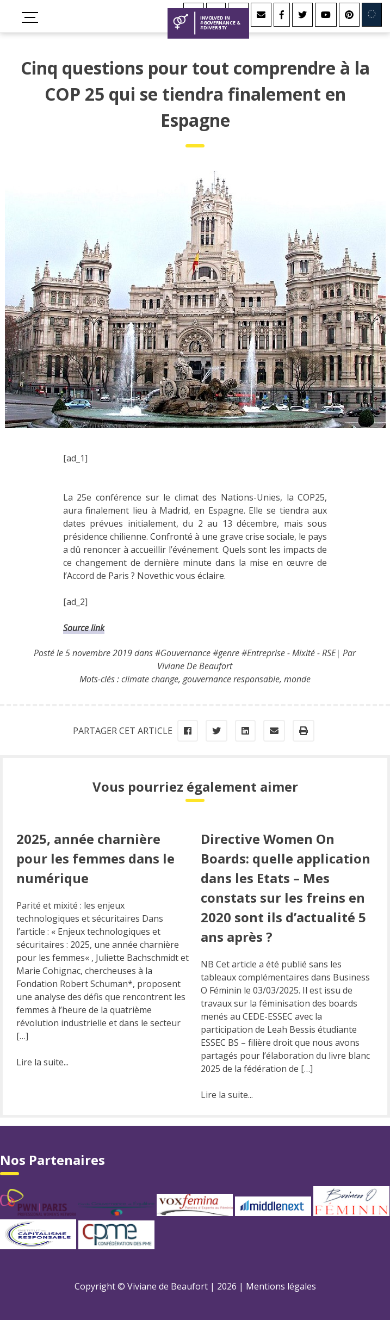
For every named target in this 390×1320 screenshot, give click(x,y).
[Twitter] (302, 15)
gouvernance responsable (231, 679)
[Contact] (261, 15)
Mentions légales (281, 1286)
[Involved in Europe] (372, 15)
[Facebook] (282, 15)
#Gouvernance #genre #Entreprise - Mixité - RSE (245, 653)
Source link (83, 628)
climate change (149, 679)
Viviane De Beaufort (194, 666)
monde (297, 679)
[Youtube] (326, 15)
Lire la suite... (42, 1062)
